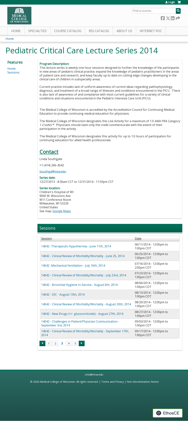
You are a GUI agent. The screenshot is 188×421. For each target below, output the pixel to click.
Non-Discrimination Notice (143, 381)
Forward (177, 17)
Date (138, 239)
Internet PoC (151, 31)
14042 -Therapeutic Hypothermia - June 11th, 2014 (76, 246)
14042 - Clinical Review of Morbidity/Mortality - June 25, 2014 (82, 256)
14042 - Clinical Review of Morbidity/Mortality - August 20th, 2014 (86, 304)
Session (46, 239)
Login (171, 2)
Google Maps (62, 211)
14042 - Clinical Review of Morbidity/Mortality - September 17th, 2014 (85, 333)
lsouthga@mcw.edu (52, 171)
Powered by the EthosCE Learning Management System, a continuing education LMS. (167, 413)
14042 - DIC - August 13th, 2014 (62, 294)
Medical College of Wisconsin (57, 381)
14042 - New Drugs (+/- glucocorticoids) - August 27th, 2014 (82, 314)
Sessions (13, 72)
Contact (48, 151)
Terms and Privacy (112, 381)
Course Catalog (67, 31)
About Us (124, 31)
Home (16, 31)
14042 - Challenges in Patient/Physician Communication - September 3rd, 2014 (80, 323)
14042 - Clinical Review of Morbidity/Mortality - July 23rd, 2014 (83, 275)
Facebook (162, 17)
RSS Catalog (99, 31)
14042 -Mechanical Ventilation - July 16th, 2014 (73, 265)
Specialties (37, 31)
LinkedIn (172, 17)
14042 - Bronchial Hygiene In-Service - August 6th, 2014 (79, 285)
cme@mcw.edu (94, 374)
